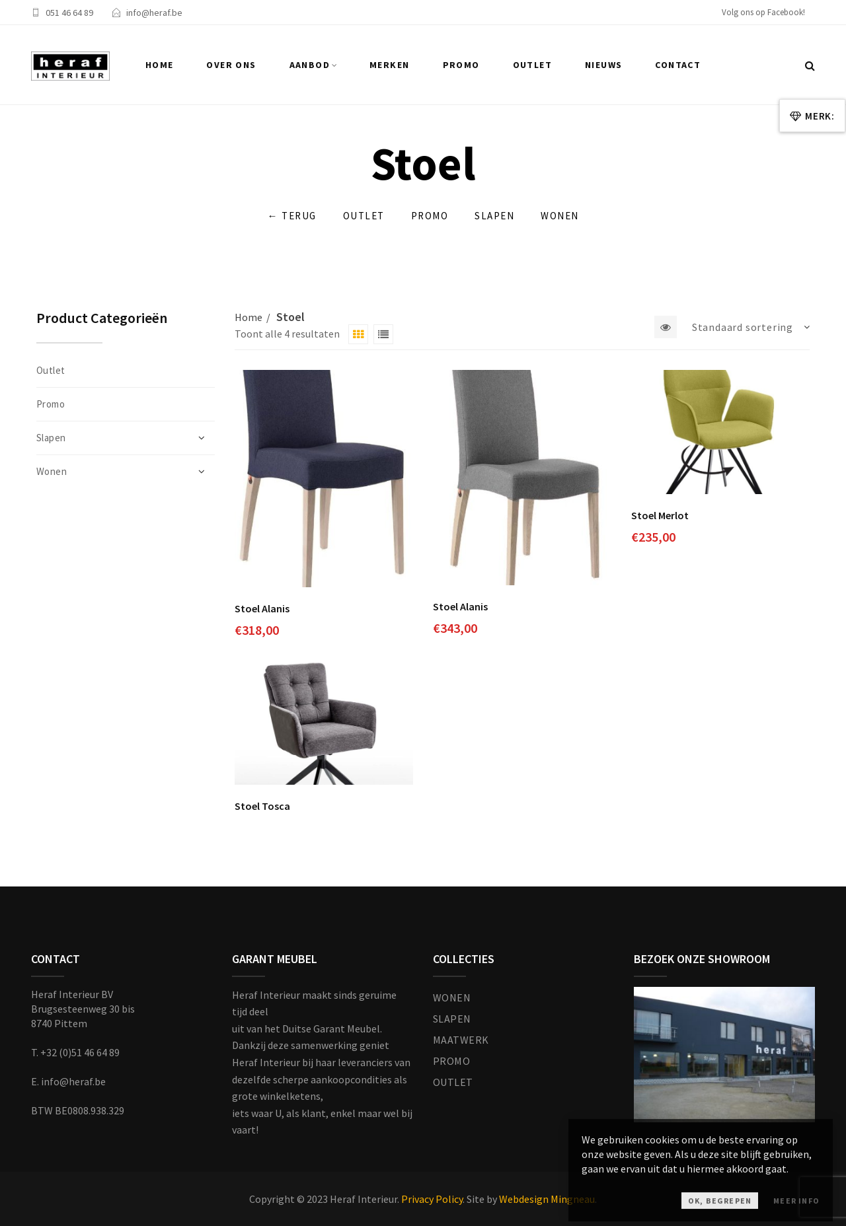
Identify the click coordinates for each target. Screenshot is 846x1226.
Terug (292, 216)
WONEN (452, 997)
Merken (389, 65)
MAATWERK (461, 1039)
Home (159, 65)
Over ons (231, 65)
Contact (678, 65)
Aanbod (309, 65)
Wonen (560, 215)
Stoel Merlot (660, 515)
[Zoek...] (810, 65)
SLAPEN (452, 1018)
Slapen (494, 215)
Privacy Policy (432, 1199)
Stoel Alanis (262, 608)
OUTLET (453, 1082)
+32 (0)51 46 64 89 (80, 1052)
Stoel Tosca (262, 805)
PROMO (451, 1060)
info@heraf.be (154, 12)
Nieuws (603, 65)
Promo (461, 65)
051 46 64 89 (69, 12)
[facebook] (768, 14)
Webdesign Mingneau (547, 1199)
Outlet (532, 65)
